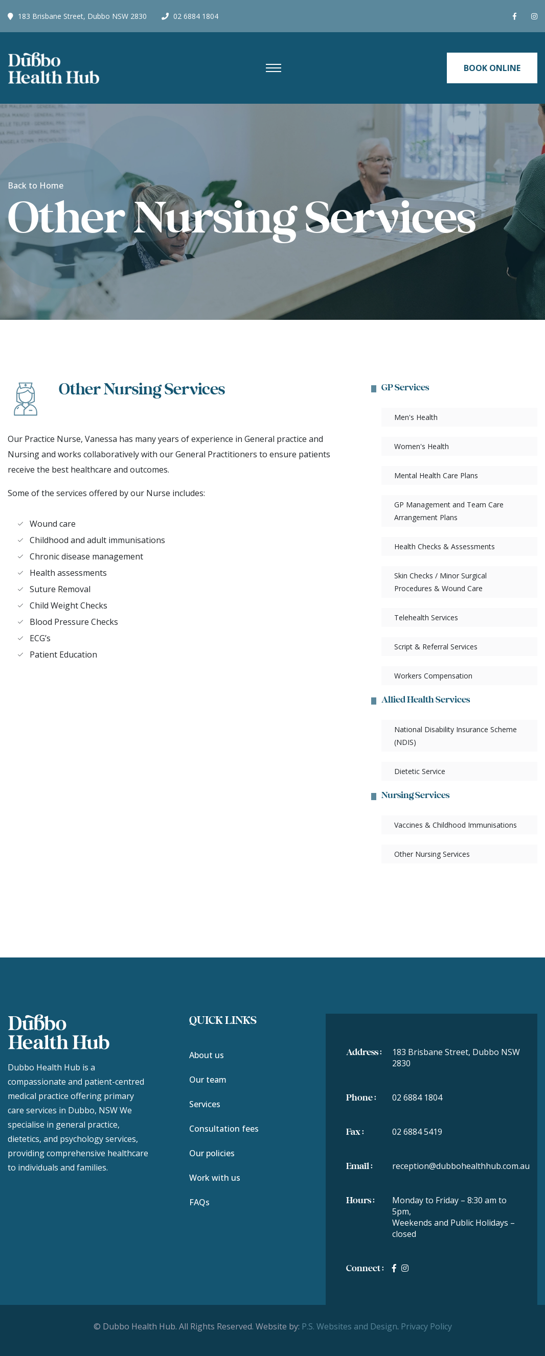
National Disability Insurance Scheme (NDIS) (455, 735)
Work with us (214, 1177)
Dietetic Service (419, 771)
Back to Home (35, 185)
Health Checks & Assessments (444, 546)
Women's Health (421, 446)
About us (206, 1055)
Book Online (492, 68)
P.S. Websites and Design (349, 1326)
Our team (207, 1079)
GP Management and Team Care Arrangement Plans (449, 511)
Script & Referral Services (436, 646)
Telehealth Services (426, 617)
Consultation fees (224, 1128)
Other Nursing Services (432, 854)
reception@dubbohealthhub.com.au (461, 1166)
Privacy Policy (426, 1326)
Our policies (212, 1153)
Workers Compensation (433, 676)
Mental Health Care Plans (436, 475)
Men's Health (416, 417)
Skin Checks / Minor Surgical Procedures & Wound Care (440, 582)
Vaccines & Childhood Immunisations (455, 825)
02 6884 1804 (190, 16)
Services (204, 1104)
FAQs (199, 1202)
